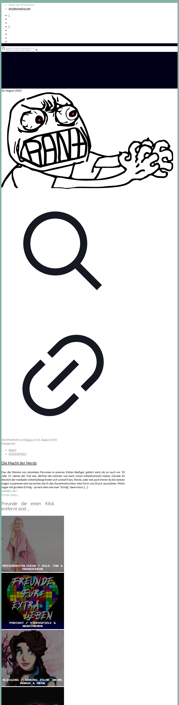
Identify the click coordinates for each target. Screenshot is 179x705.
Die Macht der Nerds (19, 463)
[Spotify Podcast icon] (9, 15)
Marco (28, 439)
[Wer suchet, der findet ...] (21, 50)
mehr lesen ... (11, 494)
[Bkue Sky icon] (9, 26)
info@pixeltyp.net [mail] (19, 8)
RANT (13, 450)
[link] (36, 49)
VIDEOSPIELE (17, 453)
